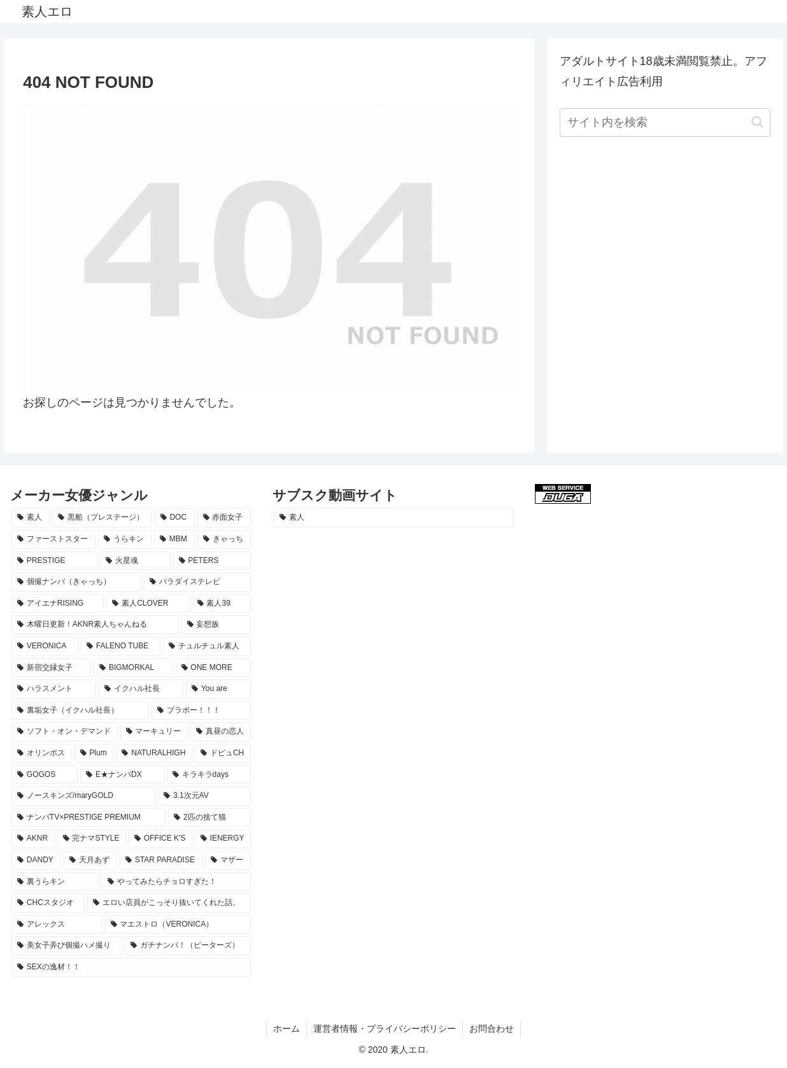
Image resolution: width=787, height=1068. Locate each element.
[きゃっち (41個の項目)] (224, 539)
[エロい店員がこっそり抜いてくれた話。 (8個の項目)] (169, 903)
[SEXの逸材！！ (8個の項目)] (131, 967)
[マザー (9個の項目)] (228, 860)
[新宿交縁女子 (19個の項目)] (51, 668)
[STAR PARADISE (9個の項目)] (161, 860)
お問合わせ (491, 1028)
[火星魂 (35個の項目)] (135, 561)
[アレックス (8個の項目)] (57, 924)
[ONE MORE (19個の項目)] (213, 668)
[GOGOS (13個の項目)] (44, 775)
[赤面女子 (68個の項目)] (224, 517)
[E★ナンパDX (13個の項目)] (122, 775)
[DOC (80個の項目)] (175, 517)
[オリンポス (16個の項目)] (41, 753)
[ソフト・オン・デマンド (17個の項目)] (64, 731)
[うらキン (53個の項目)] (125, 539)
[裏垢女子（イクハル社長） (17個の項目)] (80, 710)
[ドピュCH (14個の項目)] (223, 753)
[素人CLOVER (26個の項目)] (147, 603)
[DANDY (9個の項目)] (36, 860)
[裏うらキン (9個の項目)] (55, 882)
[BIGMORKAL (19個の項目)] (133, 668)
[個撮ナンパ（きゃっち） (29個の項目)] (76, 582)
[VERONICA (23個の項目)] (44, 646)
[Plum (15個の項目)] (94, 753)
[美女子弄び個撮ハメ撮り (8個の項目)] (66, 945)
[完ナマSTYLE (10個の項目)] (91, 838)
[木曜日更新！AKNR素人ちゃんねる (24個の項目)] (95, 624)
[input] (665, 122)
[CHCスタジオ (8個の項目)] (48, 903)
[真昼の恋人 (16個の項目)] (220, 731)
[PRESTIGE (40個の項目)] (54, 561)
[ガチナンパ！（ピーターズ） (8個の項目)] (188, 945)
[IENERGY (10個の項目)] (223, 838)
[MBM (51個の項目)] (174, 539)
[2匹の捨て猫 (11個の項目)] (209, 817)
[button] (757, 122)
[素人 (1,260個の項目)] (393, 517)
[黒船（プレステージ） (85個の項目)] (102, 517)
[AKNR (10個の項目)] (33, 838)
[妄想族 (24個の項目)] (216, 624)
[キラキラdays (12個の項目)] (209, 775)
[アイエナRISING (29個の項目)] (57, 603)
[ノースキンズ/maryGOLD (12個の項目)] (83, 796)
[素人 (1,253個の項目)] (30, 517)
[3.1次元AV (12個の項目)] (204, 796)
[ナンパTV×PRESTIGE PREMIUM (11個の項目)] (88, 817)
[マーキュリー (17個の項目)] (154, 731)
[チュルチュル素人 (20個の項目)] (207, 646)
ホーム (286, 1028)
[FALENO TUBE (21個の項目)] (120, 646)
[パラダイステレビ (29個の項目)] (197, 582)
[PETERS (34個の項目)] (212, 561)
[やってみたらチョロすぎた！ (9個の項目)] (176, 882)
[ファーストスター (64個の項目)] (53, 539)
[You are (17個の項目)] (218, 689)
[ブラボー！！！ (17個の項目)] (201, 710)
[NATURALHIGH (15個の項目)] (154, 753)
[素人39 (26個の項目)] (221, 603)
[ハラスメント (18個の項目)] (53, 689)
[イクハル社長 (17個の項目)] (141, 689)
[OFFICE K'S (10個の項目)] (160, 838)
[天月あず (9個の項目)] (90, 860)
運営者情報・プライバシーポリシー (384, 1028)
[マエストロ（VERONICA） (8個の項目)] (178, 924)
